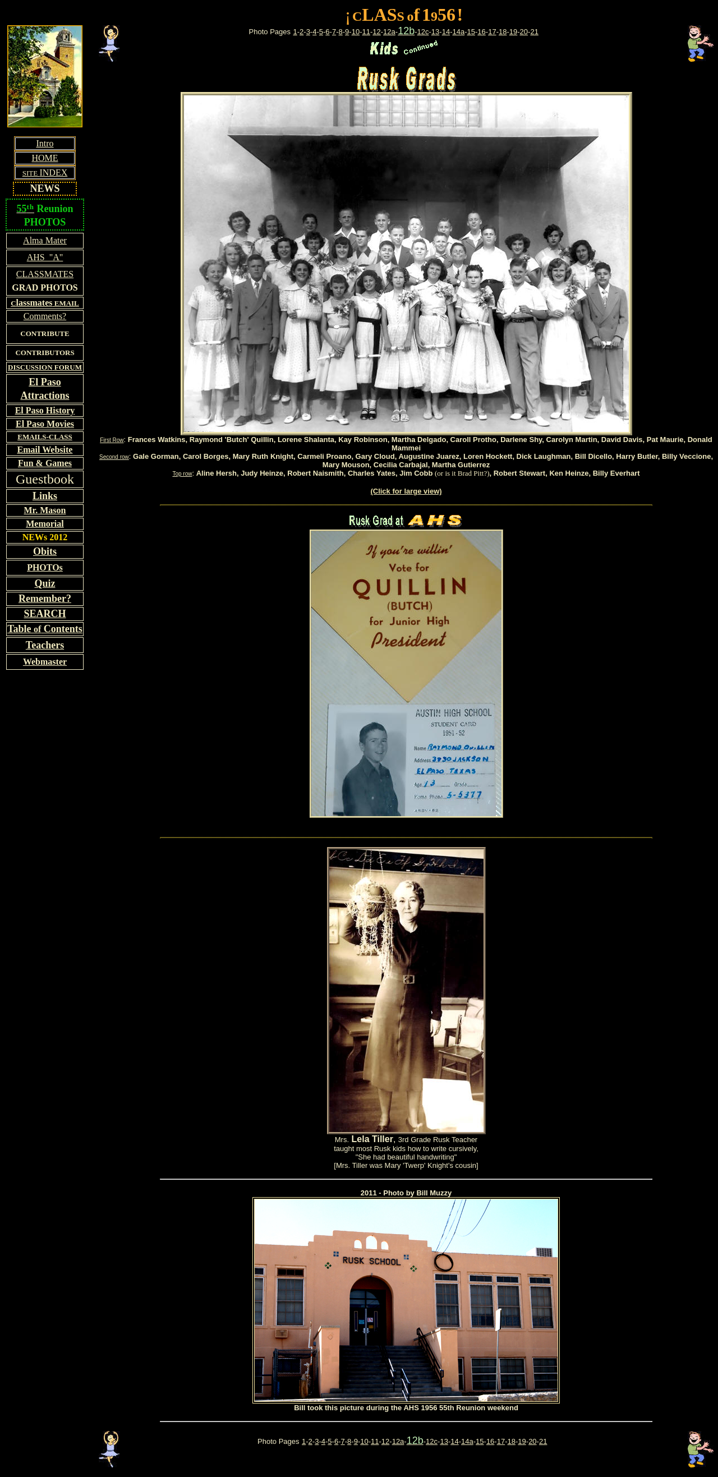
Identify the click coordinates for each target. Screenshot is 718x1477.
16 (481, 31)
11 (366, 31)
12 (376, 31)
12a (389, 31)
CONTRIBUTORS (44, 352)
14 (446, 31)
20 (524, 31)
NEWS (44, 188)
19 (513, 31)
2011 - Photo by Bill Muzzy (406, 1193)
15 (471, 31)
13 (435, 31)
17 (492, 31)
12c (423, 31)
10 (356, 31)
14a (458, 31)
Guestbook (45, 479)
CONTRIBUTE (44, 333)
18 (503, 31)
